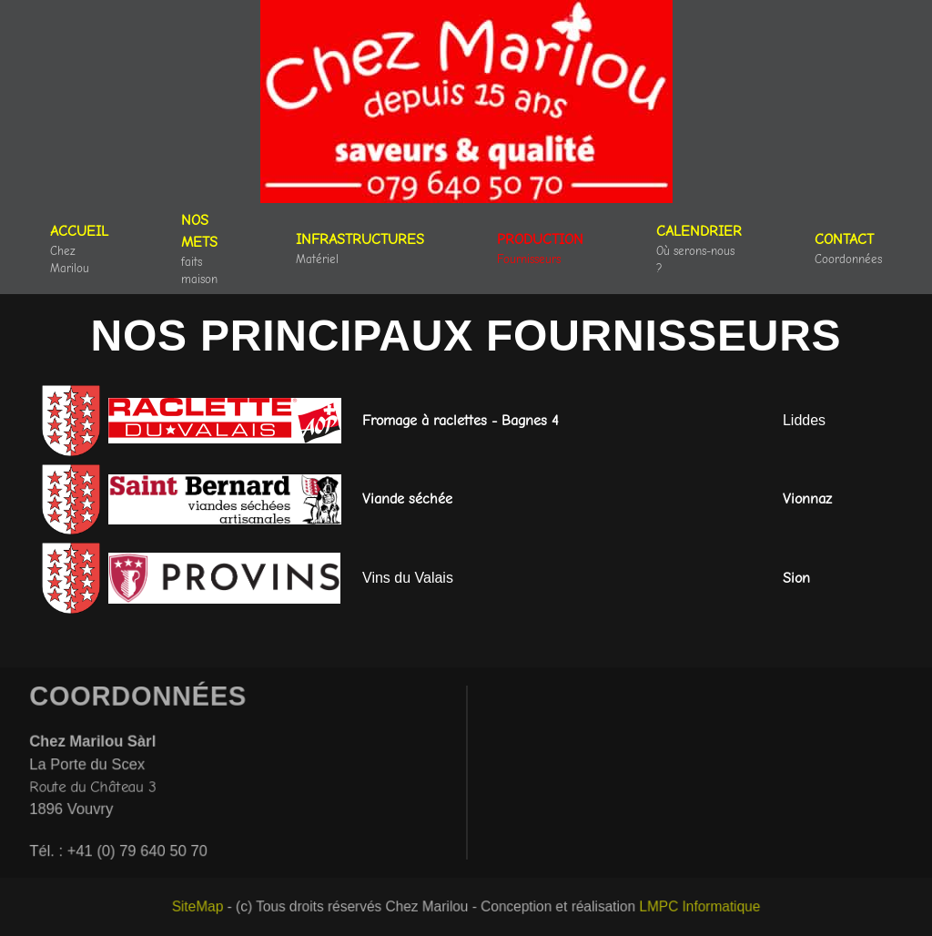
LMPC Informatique (693, 907)
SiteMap (204, 907)
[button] (360, 248)
